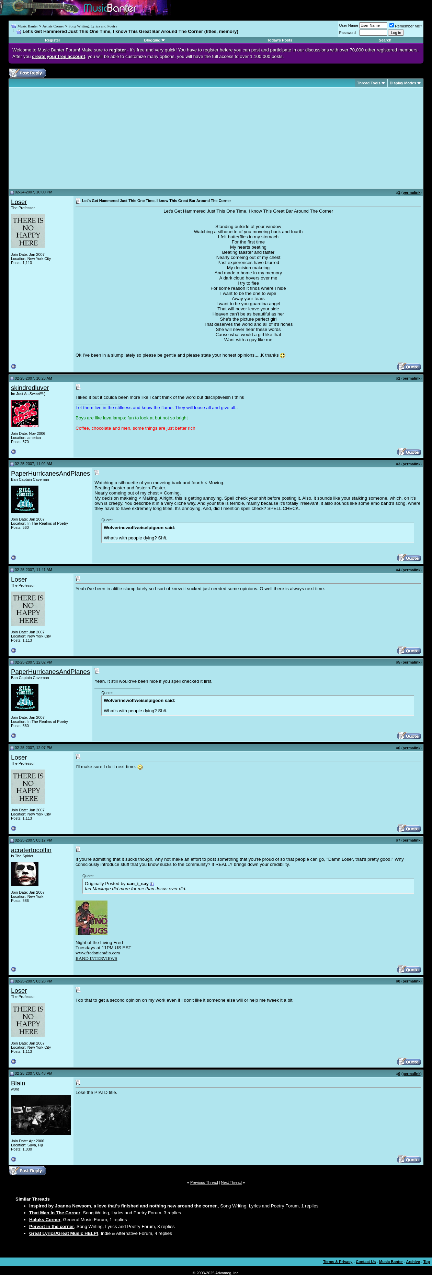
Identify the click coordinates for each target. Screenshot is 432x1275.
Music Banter (28, 26)
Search (385, 40)
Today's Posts (279, 40)
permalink (411, 192)
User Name (349, 25)
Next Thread (231, 1182)
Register (52, 40)
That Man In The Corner (54, 1212)
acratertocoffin (31, 850)
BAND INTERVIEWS (96, 958)
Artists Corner (53, 26)
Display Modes (403, 83)
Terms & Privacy (337, 1262)
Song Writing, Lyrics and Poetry (92, 26)
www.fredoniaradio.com (98, 952)
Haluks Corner (44, 1219)
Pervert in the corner (51, 1226)
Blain (18, 1083)
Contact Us (366, 1262)
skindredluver (30, 387)
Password (347, 33)
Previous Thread (204, 1182)
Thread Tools (368, 83)
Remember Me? (405, 26)
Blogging (152, 40)
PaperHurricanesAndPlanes (50, 473)
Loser (19, 201)
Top (426, 1262)
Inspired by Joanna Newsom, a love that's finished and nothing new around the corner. (123, 1205)
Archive (413, 1262)
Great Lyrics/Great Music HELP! (63, 1233)
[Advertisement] (68, 138)
